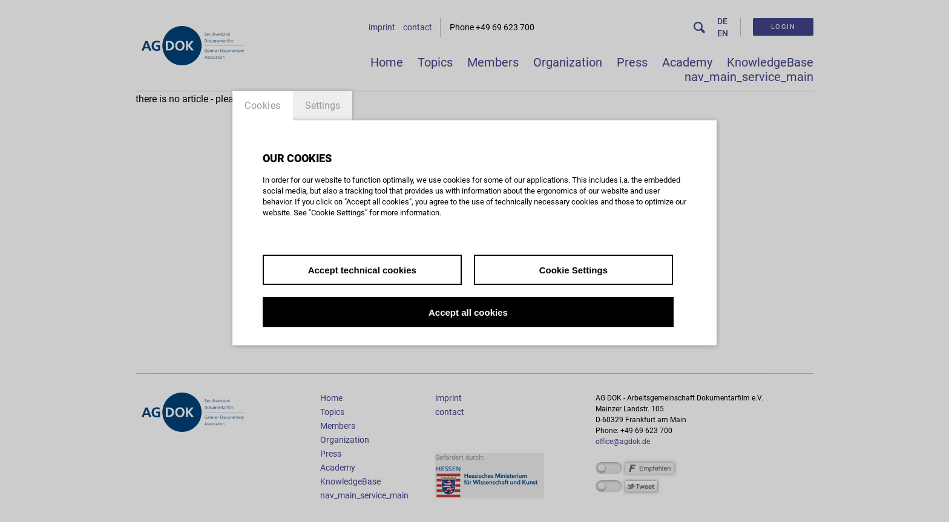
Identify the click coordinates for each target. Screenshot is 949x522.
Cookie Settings (573, 270)
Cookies (263, 105)
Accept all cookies (468, 312)
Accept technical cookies (362, 270)
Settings (322, 105)
